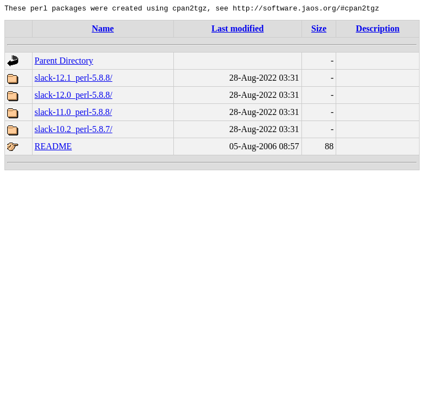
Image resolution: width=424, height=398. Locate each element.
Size (319, 30)
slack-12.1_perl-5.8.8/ (74, 79)
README (53, 148)
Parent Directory (64, 62)
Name (103, 30)
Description (378, 30)
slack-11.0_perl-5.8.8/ (73, 113)
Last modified (237, 30)
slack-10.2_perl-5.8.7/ (74, 130)
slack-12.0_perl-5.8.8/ (74, 96)
